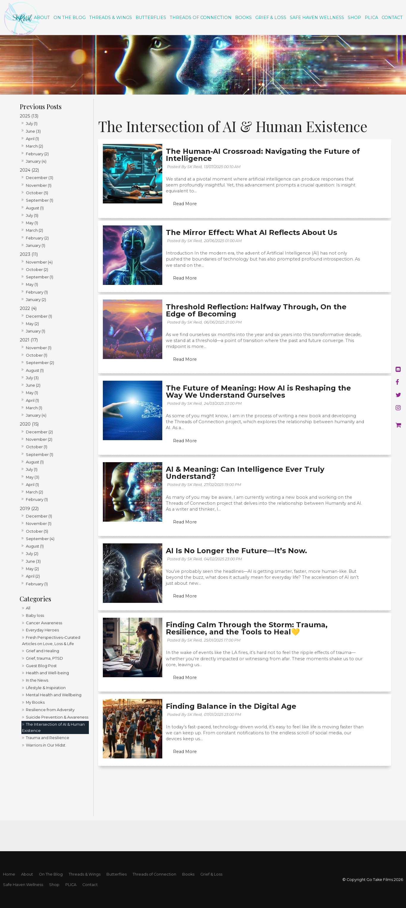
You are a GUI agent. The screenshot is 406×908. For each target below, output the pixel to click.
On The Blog (69, 17)
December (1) (39, 317)
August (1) (35, 208)
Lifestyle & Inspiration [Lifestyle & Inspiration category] (46, 688)
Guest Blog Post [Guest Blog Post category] (41, 666)
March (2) (34, 147)
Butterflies (151, 17)
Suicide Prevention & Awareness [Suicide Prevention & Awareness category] (57, 718)
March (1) (34, 408)
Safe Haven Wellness (317, 17)
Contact (392, 17)
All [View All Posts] (28, 608)
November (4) (39, 263)
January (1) (35, 246)
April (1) (32, 139)
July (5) (32, 216)
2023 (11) (29, 255)
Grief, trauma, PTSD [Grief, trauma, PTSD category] (44, 659)
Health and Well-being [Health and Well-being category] (47, 673)
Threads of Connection (201, 17)
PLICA (371, 17)
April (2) (33, 577)
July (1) (31, 124)
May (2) (32, 324)
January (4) (36, 162)
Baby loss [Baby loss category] (35, 616)
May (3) (32, 478)
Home (23, 17)
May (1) (32, 223)
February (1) (37, 293)
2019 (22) (29, 509)
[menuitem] (9, 874)
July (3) (32, 378)
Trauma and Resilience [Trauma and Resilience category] (47, 738)
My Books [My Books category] (35, 703)
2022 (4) (28, 309)
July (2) (32, 554)
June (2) (33, 386)
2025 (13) (29, 117)
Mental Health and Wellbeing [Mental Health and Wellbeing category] (53, 696)
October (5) (37, 193)
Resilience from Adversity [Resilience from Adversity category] (50, 710)
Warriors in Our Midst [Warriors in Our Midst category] (45, 746)
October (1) (36, 356)
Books (243, 17)
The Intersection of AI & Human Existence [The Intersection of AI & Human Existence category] (53, 728)
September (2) (40, 363)
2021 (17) (29, 341)
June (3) (33, 132)
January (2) (36, 300)
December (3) (39, 178)
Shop (354, 17)
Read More (186, 206)
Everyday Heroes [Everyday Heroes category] (42, 631)
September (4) (40, 539)
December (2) (39, 432)
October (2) (37, 270)
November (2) (39, 440)
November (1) (38, 186)
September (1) (39, 201)
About (42, 17)
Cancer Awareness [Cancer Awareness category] (44, 623)
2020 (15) (29, 425)
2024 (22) (29, 171)
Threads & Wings (110, 17)
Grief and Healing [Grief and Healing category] (42, 651)
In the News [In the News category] (37, 681)
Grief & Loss (270, 17)
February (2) (37, 154)
